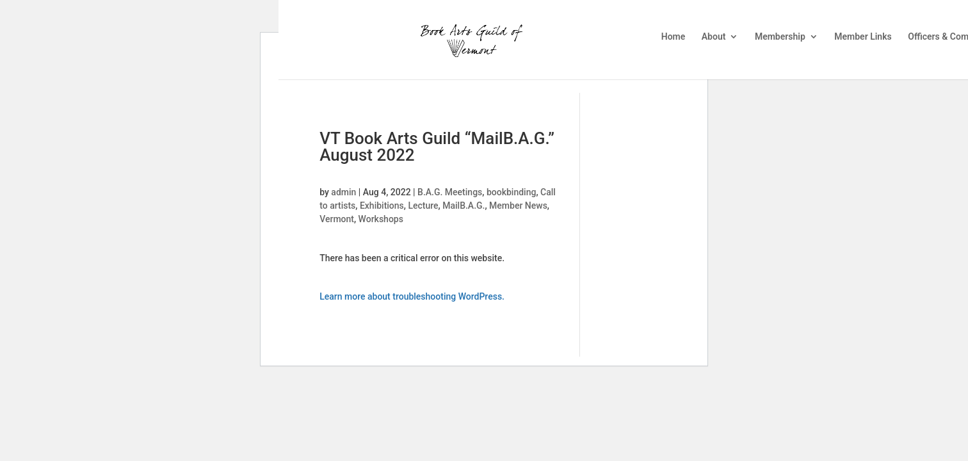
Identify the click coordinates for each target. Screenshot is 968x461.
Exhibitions (382, 205)
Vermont (336, 219)
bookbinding (511, 192)
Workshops (381, 219)
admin (343, 192)
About (714, 37)
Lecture (423, 205)
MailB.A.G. (463, 205)
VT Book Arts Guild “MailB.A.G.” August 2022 (436, 147)
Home (673, 37)
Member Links (862, 37)
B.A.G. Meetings (449, 192)
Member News (518, 205)
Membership (780, 37)
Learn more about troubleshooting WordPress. (411, 296)
